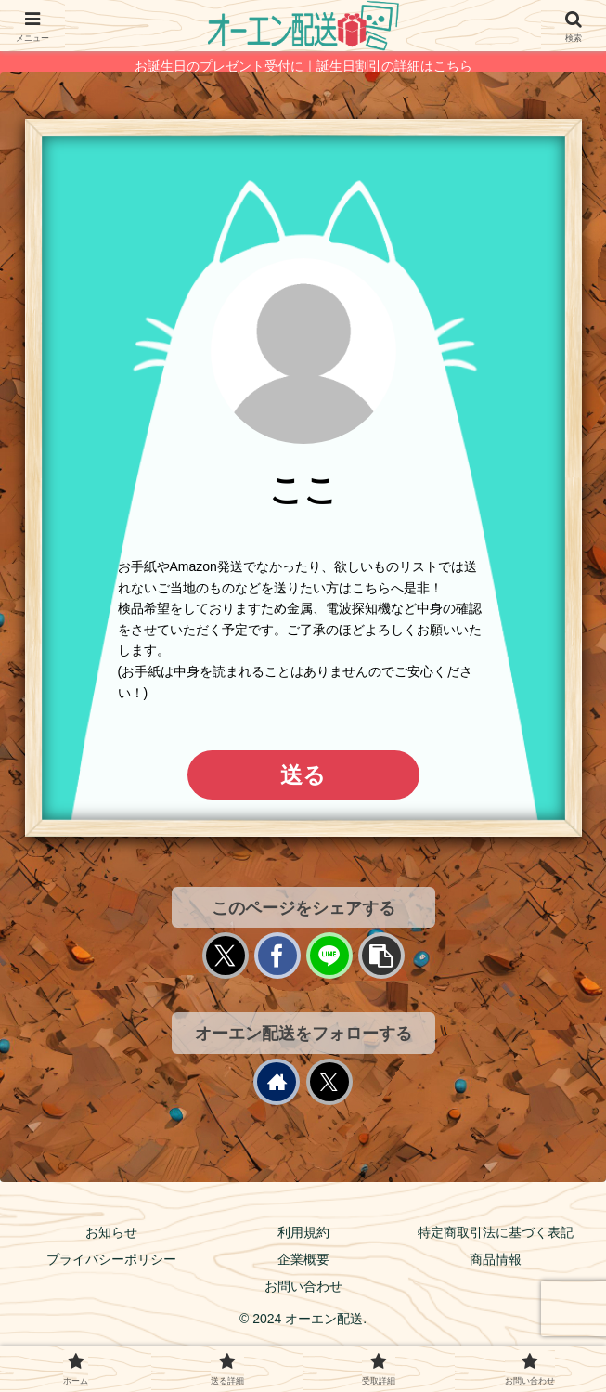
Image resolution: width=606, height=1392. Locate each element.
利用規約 (303, 1232)
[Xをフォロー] (329, 1082)
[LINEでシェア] (329, 955)
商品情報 (496, 1259)
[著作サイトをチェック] (276, 1082)
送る (303, 774)
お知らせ (111, 1232)
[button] (381, 955)
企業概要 (303, 1259)
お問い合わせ (303, 1286)
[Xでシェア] (225, 955)
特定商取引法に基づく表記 (496, 1232)
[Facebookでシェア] (277, 955)
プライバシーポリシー (111, 1259)
